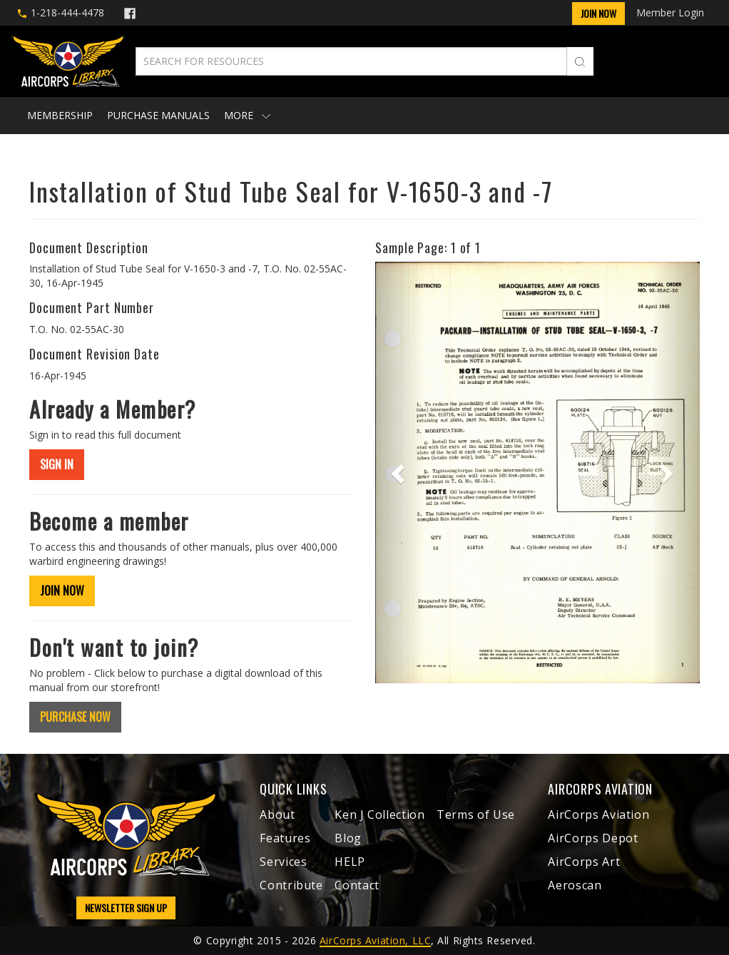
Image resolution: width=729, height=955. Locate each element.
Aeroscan (574, 885)
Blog (348, 838)
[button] (399, 472)
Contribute (291, 885)
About (277, 814)
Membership (60, 115)
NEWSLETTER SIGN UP (126, 907)
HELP (350, 861)
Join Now (598, 13)
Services (283, 861)
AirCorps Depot (593, 838)
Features (285, 838)
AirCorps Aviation (598, 814)
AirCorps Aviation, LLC (375, 940)
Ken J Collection (379, 814)
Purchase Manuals (158, 115)
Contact (357, 885)
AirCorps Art (584, 861)
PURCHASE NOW (75, 716)
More (247, 115)
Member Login (670, 12)
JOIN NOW (62, 590)
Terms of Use (476, 814)
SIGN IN (56, 464)
